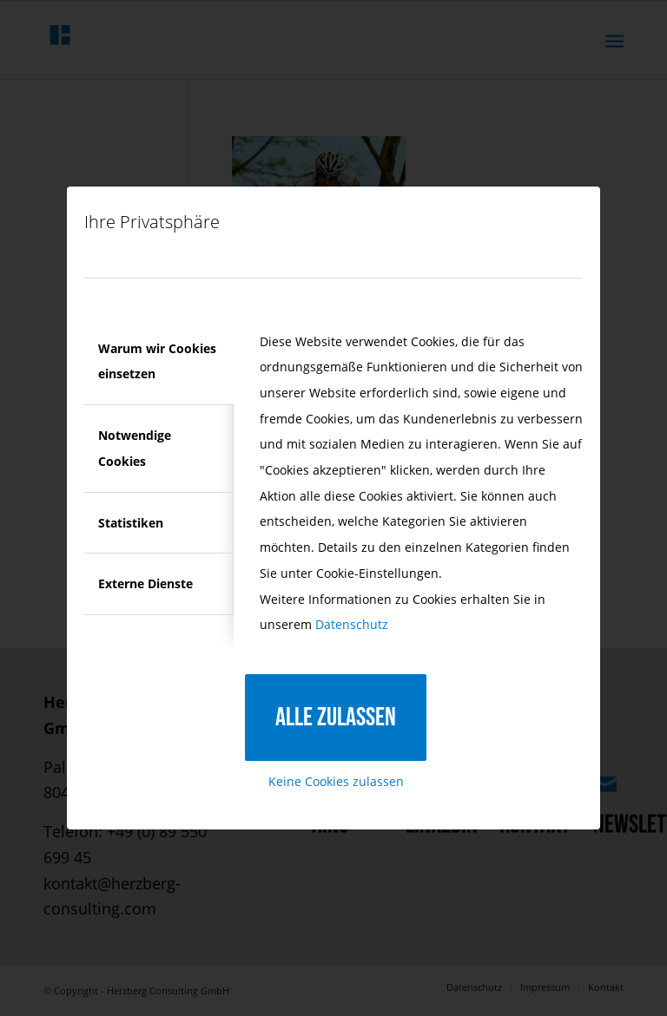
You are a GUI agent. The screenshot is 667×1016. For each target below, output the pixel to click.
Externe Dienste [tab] (145, 583)
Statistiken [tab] (130, 523)
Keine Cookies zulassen (336, 781)
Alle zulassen (335, 717)
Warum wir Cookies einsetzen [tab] (157, 361)
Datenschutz (351, 624)
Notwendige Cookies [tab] (134, 448)
